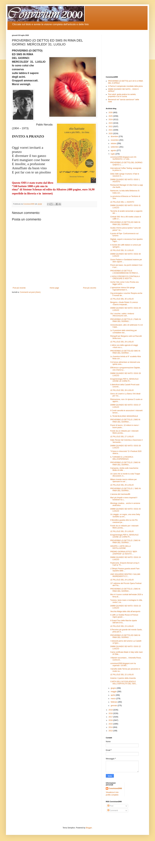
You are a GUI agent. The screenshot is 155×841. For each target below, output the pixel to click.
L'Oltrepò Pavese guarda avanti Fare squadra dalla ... (125, 570)
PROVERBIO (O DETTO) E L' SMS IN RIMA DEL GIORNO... (125, 489)
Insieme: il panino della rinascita (123, 678)
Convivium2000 (115, 788)
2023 (111, 123)
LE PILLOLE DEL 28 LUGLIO (122, 390)
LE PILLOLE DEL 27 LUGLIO (122, 437)
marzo (113, 699)
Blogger (89, 828)
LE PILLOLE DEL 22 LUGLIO (122, 675)
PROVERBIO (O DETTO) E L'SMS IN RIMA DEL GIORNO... (125, 463)
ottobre (114, 143)
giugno (114, 688)
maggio (114, 692)
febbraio (114, 702)
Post (110, 806)
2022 (111, 126)
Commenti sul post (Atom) (30, 292)
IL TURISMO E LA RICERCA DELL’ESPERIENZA (121, 458)
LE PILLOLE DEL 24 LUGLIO (122, 580)
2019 (111, 710)
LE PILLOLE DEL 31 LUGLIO (122, 250)
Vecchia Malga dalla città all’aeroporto (125, 611)
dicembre (115, 136)
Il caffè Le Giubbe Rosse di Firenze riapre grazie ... (124, 616)
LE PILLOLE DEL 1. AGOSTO (122, 202)
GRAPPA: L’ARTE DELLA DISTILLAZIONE (120, 547)
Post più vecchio (89, 288)
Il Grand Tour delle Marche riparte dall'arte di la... (123, 622)
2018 (111, 713)
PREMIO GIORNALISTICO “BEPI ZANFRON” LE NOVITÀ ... (123, 553)
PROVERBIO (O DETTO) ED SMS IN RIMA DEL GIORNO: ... (125, 223)
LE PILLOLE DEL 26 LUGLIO (122, 485)
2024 (111, 119)
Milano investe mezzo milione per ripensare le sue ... (123, 480)
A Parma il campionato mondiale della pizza (125, 86)
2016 (111, 720)
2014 (111, 727)
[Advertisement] (124, 53)
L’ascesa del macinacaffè (120, 494)
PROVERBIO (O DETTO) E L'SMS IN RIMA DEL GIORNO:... (125, 421)
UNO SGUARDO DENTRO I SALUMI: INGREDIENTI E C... (125, 575)
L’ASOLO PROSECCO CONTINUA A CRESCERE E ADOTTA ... (125, 277)
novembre (115, 140)
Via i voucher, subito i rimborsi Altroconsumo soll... (122, 315)
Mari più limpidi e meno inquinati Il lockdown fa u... (123, 499)
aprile (113, 695)
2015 (111, 724)
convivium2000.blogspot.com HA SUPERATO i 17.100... (123, 158)
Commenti (112, 810)
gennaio (114, 706)
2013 (111, 731)
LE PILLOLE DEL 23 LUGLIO (122, 626)
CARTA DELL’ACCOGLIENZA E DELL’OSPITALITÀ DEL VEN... (123, 683)
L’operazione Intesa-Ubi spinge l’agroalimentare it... (122, 289)
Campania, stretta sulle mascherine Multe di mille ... (124, 469)
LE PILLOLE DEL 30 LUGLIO (122, 299)
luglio (113, 154)
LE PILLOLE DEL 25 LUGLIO (122, 531)
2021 (111, 130)
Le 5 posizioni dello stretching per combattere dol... (123, 331)
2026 (111, 112)
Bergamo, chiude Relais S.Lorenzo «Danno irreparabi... (124, 303)
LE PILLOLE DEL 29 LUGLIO (122, 342)
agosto (114, 150)
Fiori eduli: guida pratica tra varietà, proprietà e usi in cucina (122, 95)
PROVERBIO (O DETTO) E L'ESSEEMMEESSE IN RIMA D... (124, 272)
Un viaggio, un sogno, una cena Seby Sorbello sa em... (125, 515)
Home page (54, 288)
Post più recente (19, 288)
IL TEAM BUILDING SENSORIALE (124, 416)
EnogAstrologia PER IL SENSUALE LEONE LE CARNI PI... (124, 380)
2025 (111, 116)
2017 (111, 717)
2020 (111, 133)
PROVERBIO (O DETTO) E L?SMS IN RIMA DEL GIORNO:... (125, 320)
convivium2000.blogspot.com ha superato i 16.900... (123, 664)
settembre (115, 147)
